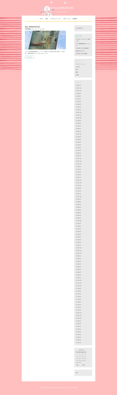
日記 (47, 18)
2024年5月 (78, 128)
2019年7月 (78, 229)
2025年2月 (78, 107)
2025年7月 (78, 99)
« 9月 (77, 364)
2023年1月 (78, 155)
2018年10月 (78, 253)
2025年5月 (78, 101)
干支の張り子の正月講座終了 (82, 48)
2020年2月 (78, 218)
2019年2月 (78, 242)
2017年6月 (78, 296)
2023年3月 (78, 150)
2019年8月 (78, 226)
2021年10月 (78, 185)
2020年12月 (78, 196)
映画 (77, 72)
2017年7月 (78, 294)
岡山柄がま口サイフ (80, 51)
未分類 (77, 75)
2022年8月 (78, 166)
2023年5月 (78, 145)
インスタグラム (79, 28)
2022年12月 (78, 158)
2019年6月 (78, 231)
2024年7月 (78, 126)
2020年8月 (78, 202)
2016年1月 (78, 342)
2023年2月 (78, 153)
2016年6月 (78, 329)
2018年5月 (78, 267)
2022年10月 (78, 164)
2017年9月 (78, 288)
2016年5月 (78, 332)
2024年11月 (78, 115)
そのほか (78, 66)
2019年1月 (78, 245)
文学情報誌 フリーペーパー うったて (35, 29)
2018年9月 (78, 256)
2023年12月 (78, 134)
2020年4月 (78, 212)
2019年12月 (78, 220)
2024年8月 (78, 123)
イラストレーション (55, 18)
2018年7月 (78, 261)
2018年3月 (78, 272)
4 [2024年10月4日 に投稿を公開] (82, 354)
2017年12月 (78, 280)
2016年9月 (78, 321)
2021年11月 (78, 183)
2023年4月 (78, 147)
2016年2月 (78, 340)
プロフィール (66, 18)
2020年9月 (78, 199)
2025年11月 (78, 88)
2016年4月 (78, 334)
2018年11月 (78, 250)
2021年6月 (78, 188)
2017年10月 (78, 285)
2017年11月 (78, 283)
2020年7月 (78, 204)
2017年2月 (78, 307)
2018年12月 (78, 248)
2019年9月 (78, 223)
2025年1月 (78, 109)
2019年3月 (78, 239)
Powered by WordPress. (47, 387)
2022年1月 (78, 177)
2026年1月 (78, 85)
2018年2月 (78, 275)
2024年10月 (78, 118)
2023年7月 (78, 142)
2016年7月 (78, 326)
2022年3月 (78, 174)
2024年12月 (78, 112)
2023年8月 (78, 139)
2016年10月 (78, 318)
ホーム (41, 18)
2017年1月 (78, 310)
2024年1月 (78, 131)
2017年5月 (78, 299)
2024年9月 (78, 120)
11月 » (83, 364)
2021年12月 (78, 180)
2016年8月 (78, 323)
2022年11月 (78, 161)
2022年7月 (78, 169)
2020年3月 (78, 215)
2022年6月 (78, 172)
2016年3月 (78, 337)
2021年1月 (78, 193)
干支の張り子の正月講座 (81, 53)
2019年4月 (78, 237)
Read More (29, 57)
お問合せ (75, 18)
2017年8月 (78, 291)
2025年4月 (78, 104)
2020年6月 (78, 207)
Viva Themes (73, 387)
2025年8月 (78, 96)
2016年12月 (78, 313)
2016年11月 (78, 315)
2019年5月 (78, 234)
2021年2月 (78, 191)
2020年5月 (78, 210)
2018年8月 (78, 258)
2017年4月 (78, 302)
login (77, 372)
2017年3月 (78, 304)
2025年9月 (78, 93)
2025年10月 (78, 90)
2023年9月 (78, 137)
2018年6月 (78, 264)
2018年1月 (78, 277)
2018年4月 (78, 269)
